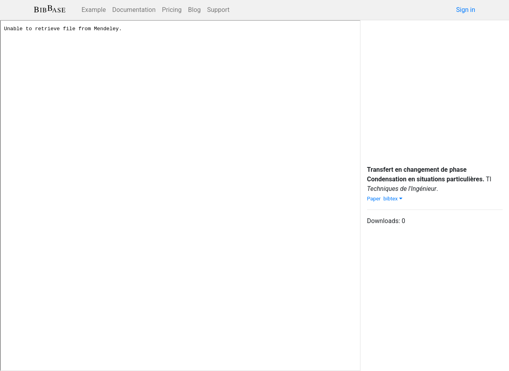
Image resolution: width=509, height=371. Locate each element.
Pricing (172, 10)
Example (94, 10)
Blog (194, 10)
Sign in (465, 10)
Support (218, 10)
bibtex (392, 199)
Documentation (133, 10)
